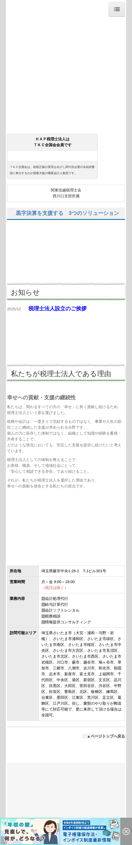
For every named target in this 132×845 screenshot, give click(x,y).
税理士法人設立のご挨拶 (57, 309)
